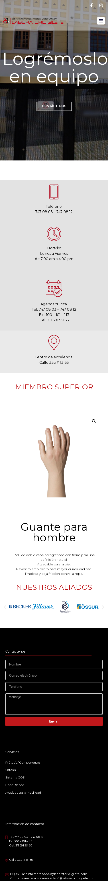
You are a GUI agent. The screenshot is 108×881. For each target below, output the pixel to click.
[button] (101, 21)
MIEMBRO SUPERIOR (54, 386)
